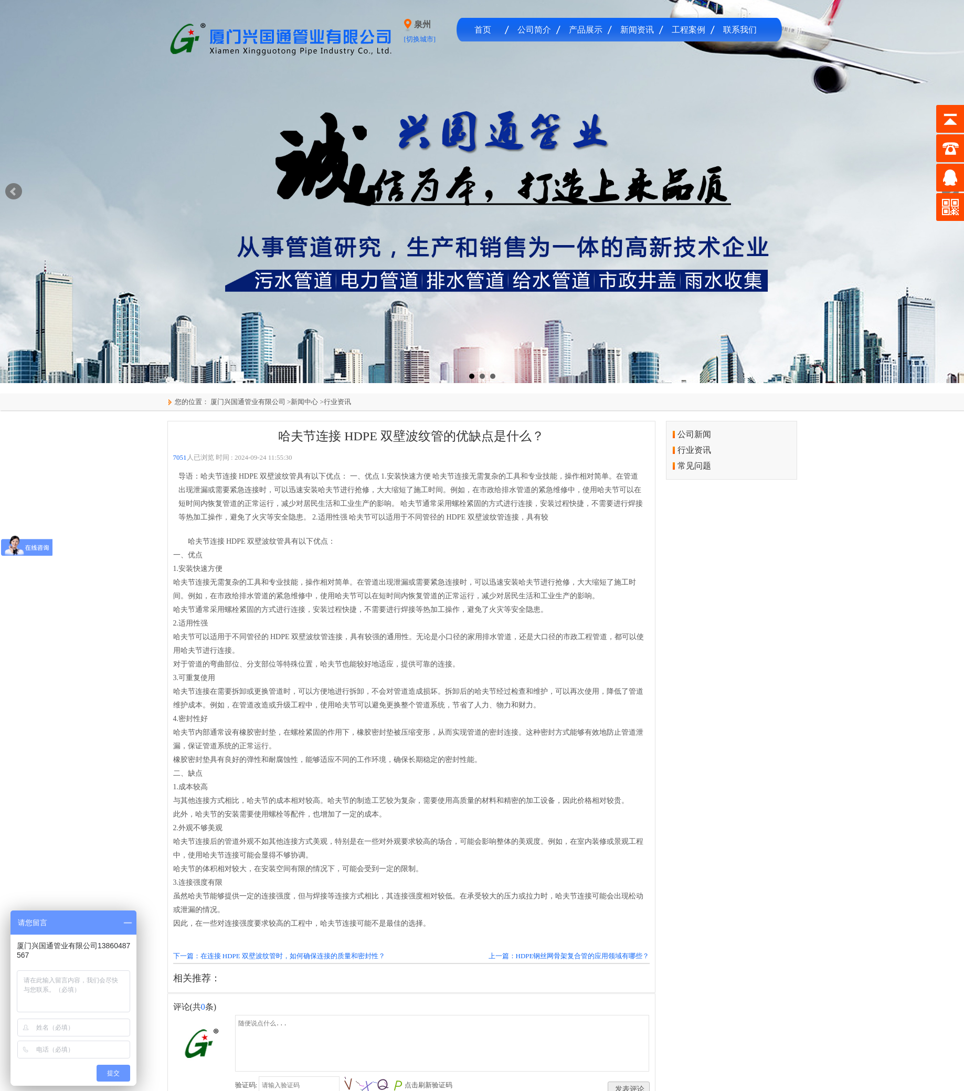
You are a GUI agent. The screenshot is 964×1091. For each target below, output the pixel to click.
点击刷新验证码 (428, 1085)
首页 (482, 29)
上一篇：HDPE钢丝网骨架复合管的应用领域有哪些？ (569, 956)
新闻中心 (304, 402)
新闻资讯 (637, 29)
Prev (13, 191)
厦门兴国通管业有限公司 (247, 402)
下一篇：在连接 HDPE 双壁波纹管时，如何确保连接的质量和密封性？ (279, 956)
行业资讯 (337, 402)
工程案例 (688, 29)
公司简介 (534, 29)
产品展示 (585, 29)
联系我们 (740, 29)
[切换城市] (420, 39)
